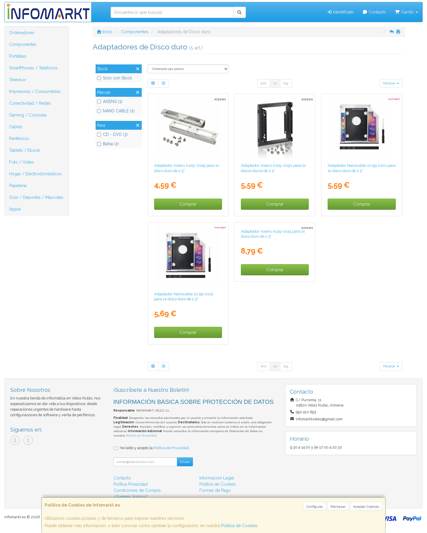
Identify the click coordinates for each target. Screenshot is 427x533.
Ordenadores (21, 32)
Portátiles (17, 56)
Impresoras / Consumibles (35, 91)
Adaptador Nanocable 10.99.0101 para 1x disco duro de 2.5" (362, 168)
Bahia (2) (108, 143)
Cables (15, 126)
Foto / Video (21, 162)
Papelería (17, 185)
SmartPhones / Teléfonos (33, 68)
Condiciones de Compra (137, 490)
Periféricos (19, 138)
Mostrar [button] (391, 83)
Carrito (406, 12)
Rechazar (338, 506)
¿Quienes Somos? (131, 496)
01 (275, 83)
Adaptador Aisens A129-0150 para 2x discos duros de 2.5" (273, 168)
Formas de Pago (215, 490)
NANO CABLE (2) (116, 111)
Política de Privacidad (141, 435)
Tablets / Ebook (24, 150)
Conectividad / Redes (30, 103)
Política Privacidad (131, 484)
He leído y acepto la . (155, 448)
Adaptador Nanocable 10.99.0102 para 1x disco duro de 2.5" (184, 296)
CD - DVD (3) (112, 134)
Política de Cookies (239, 525)
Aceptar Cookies (366, 506)
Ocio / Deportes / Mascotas (36, 197)
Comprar (187, 204)
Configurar (314, 506)
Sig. (286, 83)
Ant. (264, 83)
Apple (15, 209)
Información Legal (216, 478)
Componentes (22, 44)
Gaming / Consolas (28, 115)
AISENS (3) (109, 101)
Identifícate (340, 12)
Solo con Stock (114, 78)
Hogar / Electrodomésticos (35, 173)
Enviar (185, 462)
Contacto (374, 12)
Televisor (17, 79)
